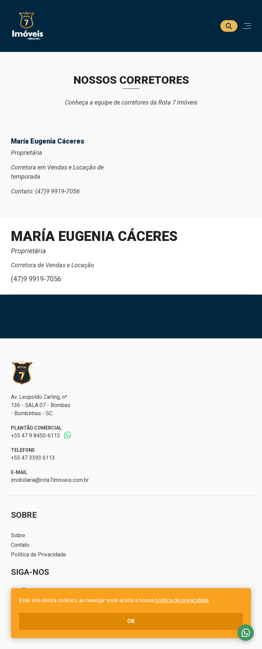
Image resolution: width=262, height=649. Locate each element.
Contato (20, 545)
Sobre (18, 535)
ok (131, 621)
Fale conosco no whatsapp (245, 632)
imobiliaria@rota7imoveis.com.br (50, 480)
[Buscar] (228, 26)
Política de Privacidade (38, 554)
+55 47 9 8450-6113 (35, 435)
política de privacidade (182, 600)
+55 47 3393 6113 (33, 458)
